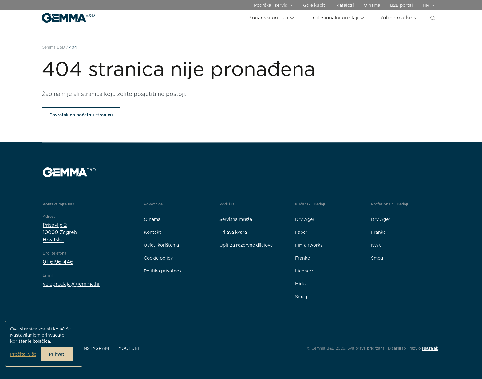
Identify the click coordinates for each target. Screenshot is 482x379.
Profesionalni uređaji (337, 18)
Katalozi (345, 5)
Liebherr (304, 270)
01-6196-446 (58, 262)
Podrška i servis (273, 5)
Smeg (301, 296)
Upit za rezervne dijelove (246, 245)
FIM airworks (308, 245)
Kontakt (152, 232)
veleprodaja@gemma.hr (71, 284)
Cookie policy (158, 258)
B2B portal (401, 5)
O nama (372, 5)
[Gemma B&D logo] (68, 17)
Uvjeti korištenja (161, 245)
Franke (302, 258)
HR (429, 5)
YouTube (129, 348)
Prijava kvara (233, 232)
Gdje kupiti (314, 5)
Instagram (95, 348)
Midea (301, 283)
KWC (376, 245)
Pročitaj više (23, 354)
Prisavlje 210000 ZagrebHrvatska (60, 232)
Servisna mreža (235, 219)
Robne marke (398, 18)
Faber (301, 232)
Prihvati (57, 354)
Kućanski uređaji (271, 18)
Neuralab (430, 348)
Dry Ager (304, 219)
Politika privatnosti (164, 270)
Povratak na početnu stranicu (81, 114)
